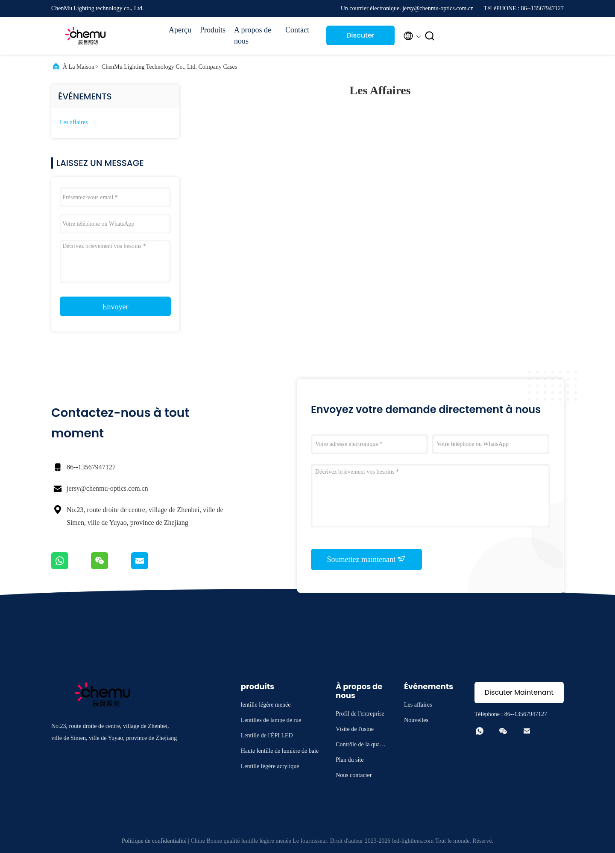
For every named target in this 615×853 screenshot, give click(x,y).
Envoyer (115, 307)
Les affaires (74, 122)
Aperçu (180, 30)
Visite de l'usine (355, 729)
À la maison (78, 67)
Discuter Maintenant (361, 37)
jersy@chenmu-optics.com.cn (107, 488)
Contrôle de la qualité (360, 745)
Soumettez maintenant (366, 559)
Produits (213, 30)
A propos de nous (252, 35)
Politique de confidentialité (154, 841)
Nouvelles (416, 720)
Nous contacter (354, 775)
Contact (297, 30)
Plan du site (349, 760)
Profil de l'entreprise (360, 713)
